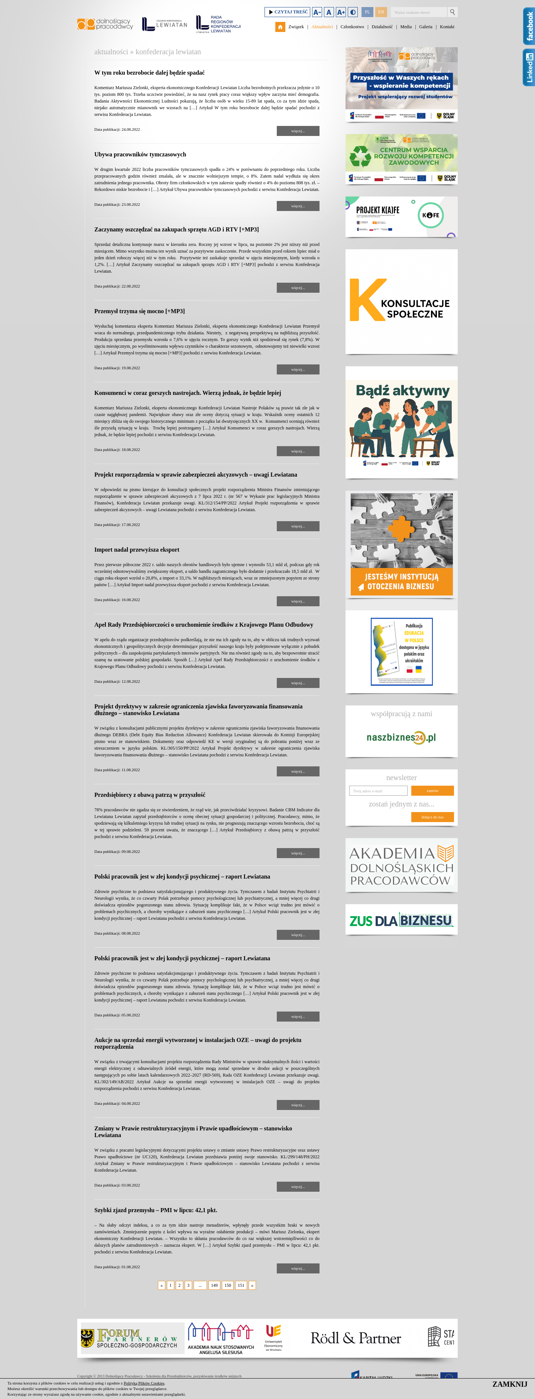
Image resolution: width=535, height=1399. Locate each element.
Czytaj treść (287, 12)
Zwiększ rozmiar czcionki (341, 12)
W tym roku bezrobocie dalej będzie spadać (149, 72)
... (200, 1285)
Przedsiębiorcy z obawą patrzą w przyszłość (149, 795)
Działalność (382, 26)
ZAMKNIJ (510, 1384)
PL (367, 11)
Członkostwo (352, 26)
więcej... (298, 131)
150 (227, 1285)
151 (241, 1285)
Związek (296, 26)
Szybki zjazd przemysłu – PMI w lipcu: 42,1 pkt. (155, 1210)
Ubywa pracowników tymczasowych (140, 154)
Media (406, 26)
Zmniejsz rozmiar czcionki (317, 12)
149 (214, 1285)
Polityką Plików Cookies (144, 1383)
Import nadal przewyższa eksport (136, 549)
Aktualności (322, 26)
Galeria (425, 26)
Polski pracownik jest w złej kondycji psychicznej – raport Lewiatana (182, 876)
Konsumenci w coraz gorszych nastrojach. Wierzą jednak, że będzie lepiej (187, 393)
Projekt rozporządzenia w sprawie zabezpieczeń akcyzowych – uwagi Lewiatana (195, 474)
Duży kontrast (353, 12)
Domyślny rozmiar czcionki (329, 12)
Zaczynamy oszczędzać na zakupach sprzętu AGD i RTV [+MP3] (176, 229)
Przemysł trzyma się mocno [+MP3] (139, 311)
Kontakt (447, 26)
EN (381, 11)
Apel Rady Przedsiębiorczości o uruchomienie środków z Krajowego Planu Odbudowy (203, 624)
